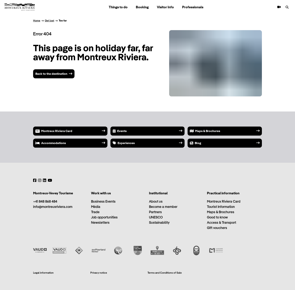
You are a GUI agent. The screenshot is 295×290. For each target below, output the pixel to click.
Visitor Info (165, 7)
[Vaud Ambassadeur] (59, 250)
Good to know (217, 217)
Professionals (192, 7)
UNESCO (156, 217)
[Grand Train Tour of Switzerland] (137, 250)
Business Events (103, 201)
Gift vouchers (217, 228)
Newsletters (100, 222)
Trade (95, 212)
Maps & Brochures (220, 212)
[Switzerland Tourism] (98, 250)
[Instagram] (39, 180)
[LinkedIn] (44, 180)
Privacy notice (98, 272)
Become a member (163, 207)
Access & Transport (221, 222)
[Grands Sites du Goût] (157, 250)
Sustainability (159, 222)
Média (95, 207)
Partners (155, 212)
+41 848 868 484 (45, 201)
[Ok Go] (177, 250)
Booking (142, 7)
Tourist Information (221, 207)
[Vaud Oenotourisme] (79, 250)
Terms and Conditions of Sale (165, 272)
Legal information (43, 272)
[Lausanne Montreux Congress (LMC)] (216, 250)
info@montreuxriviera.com (52, 207)
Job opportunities (104, 217)
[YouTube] (50, 180)
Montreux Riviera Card (223, 201)
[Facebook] (34, 180)
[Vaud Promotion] (40, 250)
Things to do (118, 7)
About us (156, 201)
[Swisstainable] (118, 250)
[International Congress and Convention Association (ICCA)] (196, 250)
